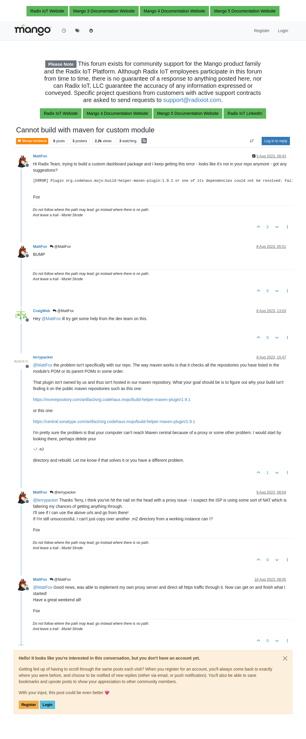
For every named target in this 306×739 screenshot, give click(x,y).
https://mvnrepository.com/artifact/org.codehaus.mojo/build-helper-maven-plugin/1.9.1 (112, 399)
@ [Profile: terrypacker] (45, 500)
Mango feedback (32, 141)
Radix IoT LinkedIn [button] (244, 113)
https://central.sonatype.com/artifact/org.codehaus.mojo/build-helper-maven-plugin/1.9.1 (114, 421)
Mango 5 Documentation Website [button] (245, 11)
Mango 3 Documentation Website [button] (104, 11)
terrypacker (43, 357)
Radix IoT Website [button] (47, 11)
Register (28, 705)
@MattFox (60, 247)
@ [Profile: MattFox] (51, 318)
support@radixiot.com (192, 100)
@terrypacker (63, 492)
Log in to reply (275, 141)
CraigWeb (41, 311)
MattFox (40, 156)
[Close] (285, 658)
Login (47, 705)
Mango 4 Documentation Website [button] (174, 11)
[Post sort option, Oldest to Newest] (252, 141)
